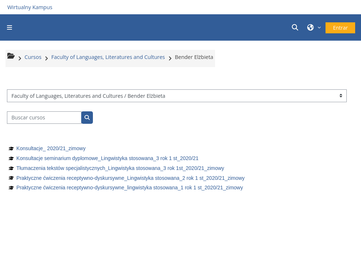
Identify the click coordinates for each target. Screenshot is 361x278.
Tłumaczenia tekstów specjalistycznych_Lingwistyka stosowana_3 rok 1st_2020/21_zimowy (120, 168)
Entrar (340, 27)
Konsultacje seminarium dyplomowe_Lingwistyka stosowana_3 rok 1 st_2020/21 (107, 158)
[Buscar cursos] (44, 117)
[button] (296, 27)
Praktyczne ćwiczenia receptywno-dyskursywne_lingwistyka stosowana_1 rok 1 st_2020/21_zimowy (129, 187)
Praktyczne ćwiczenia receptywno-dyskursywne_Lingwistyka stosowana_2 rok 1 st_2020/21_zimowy (130, 178)
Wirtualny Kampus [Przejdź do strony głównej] (29, 7)
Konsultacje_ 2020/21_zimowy (51, 148)
